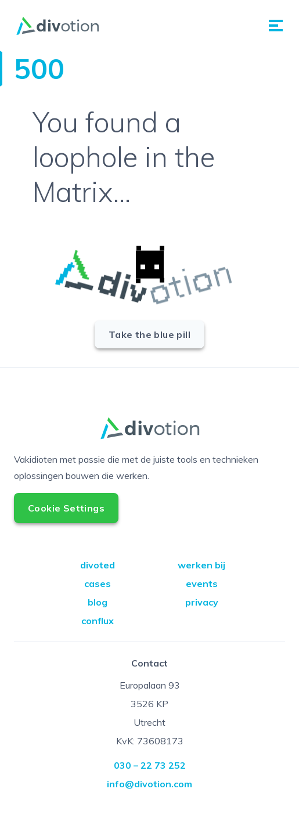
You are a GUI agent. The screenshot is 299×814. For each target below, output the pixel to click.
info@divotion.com (149, 784)
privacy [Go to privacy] (201, 602)
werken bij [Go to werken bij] (201, 565)
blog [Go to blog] (97, 602)
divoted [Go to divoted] (97, 565)
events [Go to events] (202, 583)
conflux (97, 620)
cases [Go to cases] (97, 583)
